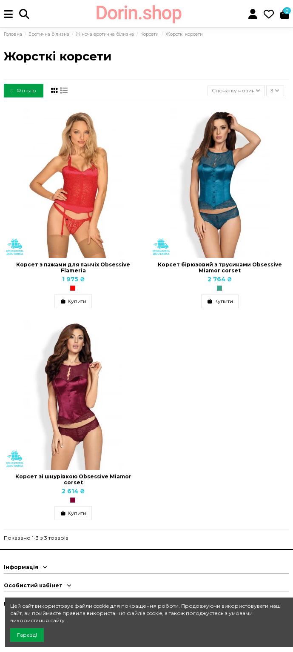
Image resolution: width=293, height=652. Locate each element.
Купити (73, 301)
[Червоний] (72, 288)
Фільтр (24, 90)
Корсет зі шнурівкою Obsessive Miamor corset (73, 479)
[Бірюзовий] (219, 288)
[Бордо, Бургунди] (72, 500)
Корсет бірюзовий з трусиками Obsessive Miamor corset (220, 267)
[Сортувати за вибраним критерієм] (236, 91)
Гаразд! (27, 635)
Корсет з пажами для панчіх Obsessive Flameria (73, 267)
